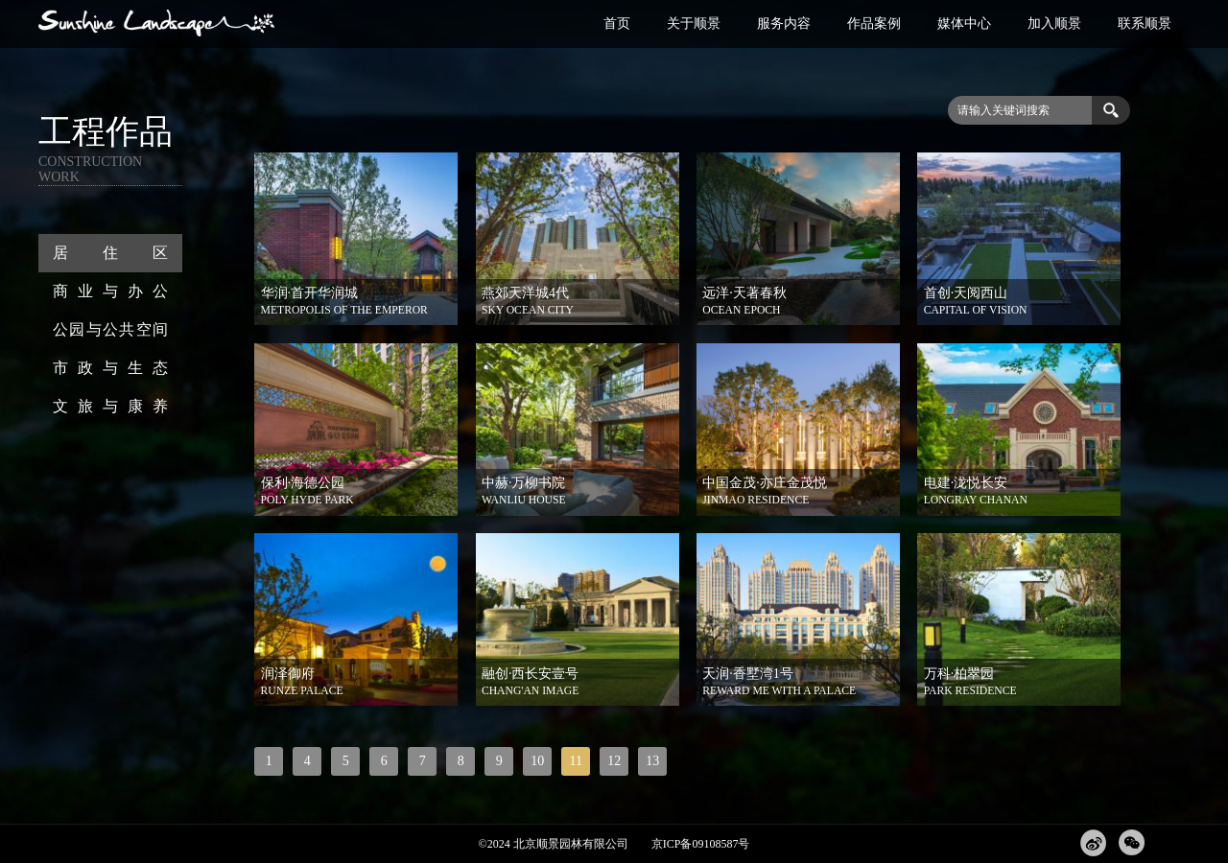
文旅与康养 (110, 406)
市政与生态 (110, 368)
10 (537, 761)
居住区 (110, 253)
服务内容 (784, 23)
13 (652, 761)
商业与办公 (110, 291)
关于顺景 (693, 23)
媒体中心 (964, 23)
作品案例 (874, 23)
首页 (616, 23)
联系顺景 (1144, 23)
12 (614, 761)
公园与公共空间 (110, 329)
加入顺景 (1054, 23)
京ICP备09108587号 (700, 844)
